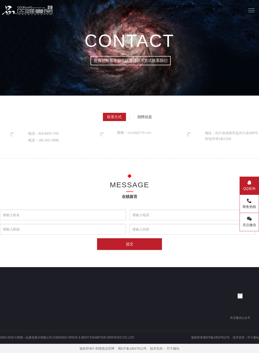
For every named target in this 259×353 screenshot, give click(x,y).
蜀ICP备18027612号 (132, 348)
